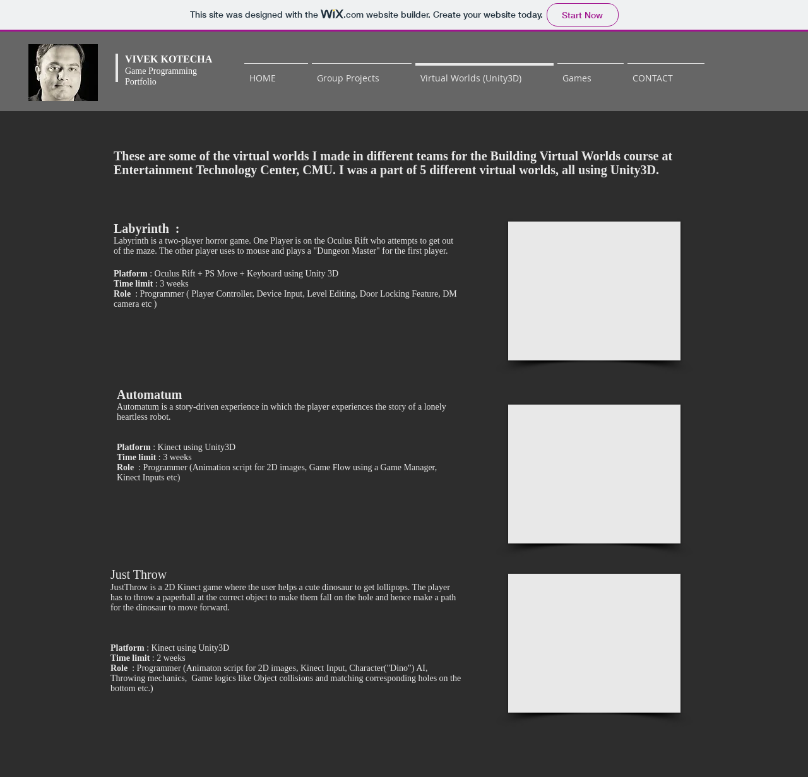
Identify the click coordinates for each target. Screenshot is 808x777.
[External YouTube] (594, 291)
